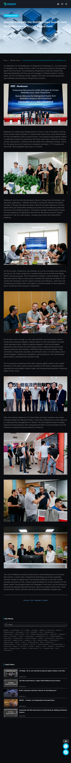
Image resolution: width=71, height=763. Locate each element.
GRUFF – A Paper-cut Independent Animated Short (37, 700)
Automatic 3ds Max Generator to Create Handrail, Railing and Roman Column (43, 711)
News (5, 60)
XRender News (15, 60)
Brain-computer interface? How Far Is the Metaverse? (37, 690)
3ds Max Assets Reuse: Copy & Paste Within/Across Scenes (39, 680)
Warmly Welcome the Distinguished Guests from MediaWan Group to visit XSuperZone (45, 60)
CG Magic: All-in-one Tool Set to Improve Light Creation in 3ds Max (42, 671)
